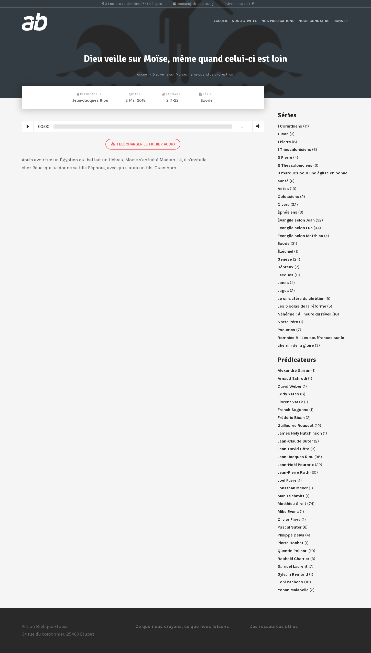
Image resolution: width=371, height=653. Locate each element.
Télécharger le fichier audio (143, 144)
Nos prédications (277, 21)
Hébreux (285, 267)
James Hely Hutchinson (300, 433)
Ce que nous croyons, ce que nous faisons (182, 626)
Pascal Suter (290, 527)
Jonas (283, 282)
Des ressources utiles (273, 626)
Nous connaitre (314, 21)
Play (28, 126)
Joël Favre (287, 480)
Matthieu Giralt (292, 503)
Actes (283, 188)
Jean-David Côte (293, 448)
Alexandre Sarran (294, 370)
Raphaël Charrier (293, 558)
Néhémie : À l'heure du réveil (304, 314)
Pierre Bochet (290, 542)
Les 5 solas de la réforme (302, 306)
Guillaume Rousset (296, 425)
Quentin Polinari (293, 550)
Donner (340, 21)
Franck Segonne (293, 409)
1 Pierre (284, 141)
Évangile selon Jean (296, 220)
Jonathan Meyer (293, 488)
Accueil (220, 21)
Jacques (285, 274)
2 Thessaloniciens (295, 165)
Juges (283, 290)
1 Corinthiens (290, 126)
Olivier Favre (289, 519)
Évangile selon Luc (295, 227)
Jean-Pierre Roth (293, 472)
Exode (207, 100)
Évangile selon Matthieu (300, 235)
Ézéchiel (285, 251)
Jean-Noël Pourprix (296, 464)
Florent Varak (290, 401)
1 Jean (283, 133)
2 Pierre (285, 157)
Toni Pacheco (290, 582)
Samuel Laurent (293, 566)
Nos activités (244, 21)
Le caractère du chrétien (301, 298)
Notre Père (288, 321)
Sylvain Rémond (293, 574)
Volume (257, 126)
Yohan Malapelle (293, 589)
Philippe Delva (291, 535)
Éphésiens (287, 212)
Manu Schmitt (291, 495)
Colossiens (288, 196)
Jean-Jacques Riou (90, 100)
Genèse (285, 259)
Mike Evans (288, 511)
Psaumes (286, 329)
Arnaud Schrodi (292, 378)
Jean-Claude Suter (295, 441)
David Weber (290, 386)
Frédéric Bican (291, 417)
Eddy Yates (288, 394)
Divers (284, 204)
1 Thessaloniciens (294, 149)
